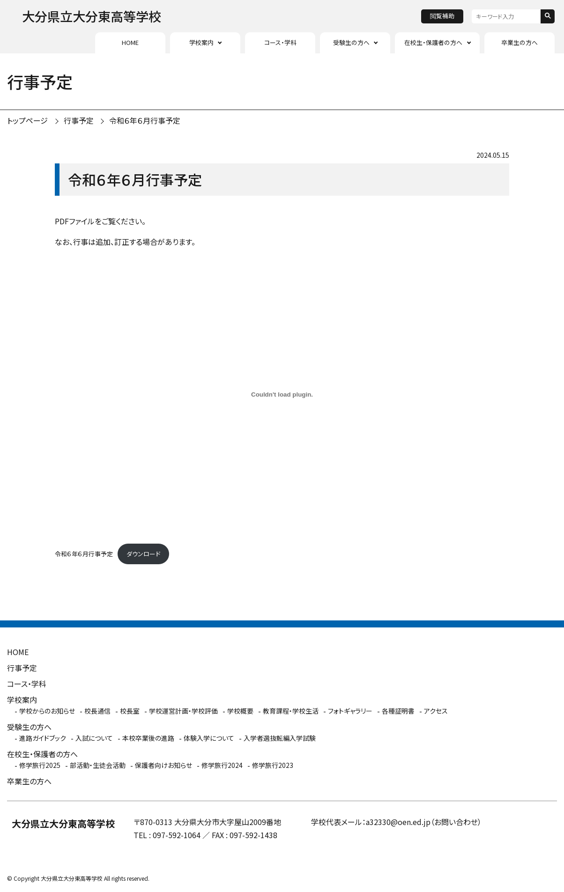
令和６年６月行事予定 (144, 120)
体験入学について (209, 738)
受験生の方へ (351, 42)
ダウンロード (143, 553)
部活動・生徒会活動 (98, 765)
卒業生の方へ (519, 42)
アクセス (436, 710)
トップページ (27, 120)
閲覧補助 (442, 15)
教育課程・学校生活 (291, 710)
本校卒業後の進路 (148, 738)
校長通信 (97, 710)
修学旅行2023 (272, 765)
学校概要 (240, 710)
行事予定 (79, 120)
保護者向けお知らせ (163, 765)
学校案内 (201, 42)
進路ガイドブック (42, 738)
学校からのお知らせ (47, 710)
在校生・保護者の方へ (433, 42)
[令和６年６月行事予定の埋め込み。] (282, 394)
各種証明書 (398, 710)
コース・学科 (280, 42)
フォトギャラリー (350, 710)
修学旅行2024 (222, 765)
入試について (94, 738)
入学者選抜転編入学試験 (280, 738)
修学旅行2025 (39, 765)
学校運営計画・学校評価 (183, 710)
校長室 (130, 710)
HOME (130, 42)
